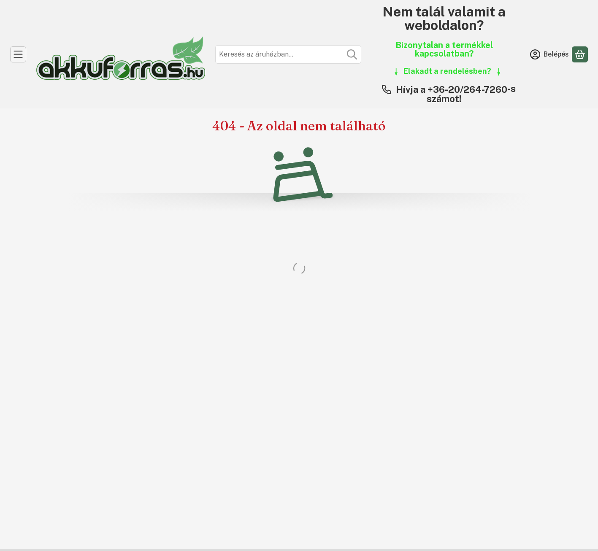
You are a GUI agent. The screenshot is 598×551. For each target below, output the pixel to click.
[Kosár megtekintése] (580, 54)
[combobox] (288, 54)
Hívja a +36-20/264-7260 (451, 89)
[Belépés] (549, 54)
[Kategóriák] (18, 54)
